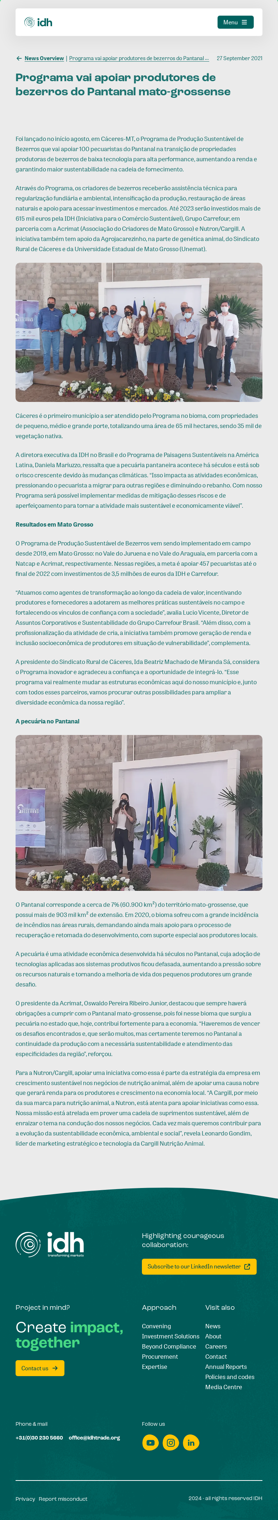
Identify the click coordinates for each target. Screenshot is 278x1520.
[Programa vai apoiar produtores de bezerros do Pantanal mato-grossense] (155, 58)
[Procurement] (160, 1356)
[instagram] (171, 1442)
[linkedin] (191, 1442)
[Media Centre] (223, 1387)
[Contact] (216, 1356)
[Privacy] (25, 1499)
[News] (212, 1326)
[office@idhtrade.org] (94, 1438)
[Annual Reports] (226, 1367)
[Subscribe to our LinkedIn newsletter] (199, 1267)
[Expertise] (154, 1367)
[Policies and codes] (229, 1377)
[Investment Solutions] (170, 1336)
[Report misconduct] (63, 1499)
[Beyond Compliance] (169, 1346)
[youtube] (150, 1442)
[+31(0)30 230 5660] (39, 1438)
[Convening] (156, 1326)
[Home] (50, 1244)
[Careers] (216, 1346)
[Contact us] (40, 1368)
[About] (213, 1336)
